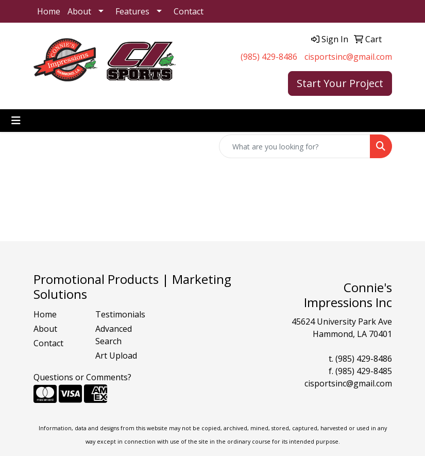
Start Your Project (340, 83)
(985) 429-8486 (269, 56)
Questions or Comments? (82, 377)
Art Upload (116, 355)
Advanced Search (113, 335)
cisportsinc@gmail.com (348, 56)
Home (48, 11)
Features (132, 11)
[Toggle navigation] (16, 120)
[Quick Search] (294, 146)
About (79, 11)
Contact (188, 11)
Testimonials (120, 314)
